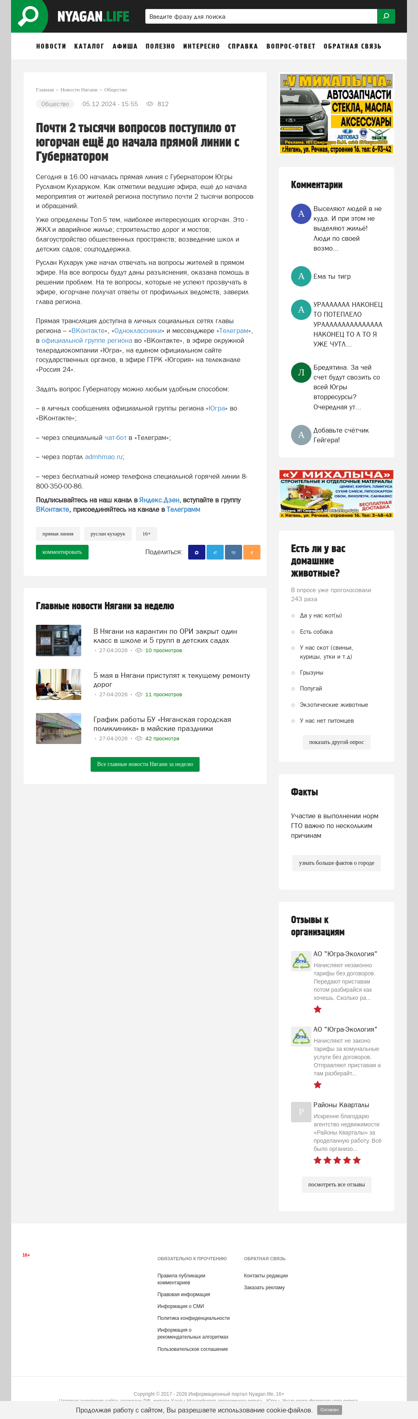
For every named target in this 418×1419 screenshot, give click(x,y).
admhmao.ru (102, 457)
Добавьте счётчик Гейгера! (341, 435)
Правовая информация (184, 1294)
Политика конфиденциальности (194, 1318)
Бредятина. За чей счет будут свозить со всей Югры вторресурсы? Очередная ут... (347, 387)
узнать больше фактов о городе (336, 863)
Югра (217, 408)
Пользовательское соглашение (193, 1349)
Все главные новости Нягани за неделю (145, 762)
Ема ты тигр (332, 276)
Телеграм (233, 330)
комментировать (62, 552)
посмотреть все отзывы (336, 1184)
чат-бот (115, 437)
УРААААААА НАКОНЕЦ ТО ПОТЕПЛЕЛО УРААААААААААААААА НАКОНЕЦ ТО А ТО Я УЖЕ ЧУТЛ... (348, 324)
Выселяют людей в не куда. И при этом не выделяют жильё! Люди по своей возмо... (348, 228)
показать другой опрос (336, 742)
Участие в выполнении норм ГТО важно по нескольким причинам (334, 826)
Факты (304, 792)
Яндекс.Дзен (159, 500)
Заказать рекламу (264, 1287)
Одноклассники (138, 330)
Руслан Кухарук (108, 534)
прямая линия (57, 534)
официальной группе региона (87, 340)
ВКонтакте (87, 330)
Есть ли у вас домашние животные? (318, 561)
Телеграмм (183, 509)
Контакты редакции (266, 1276)
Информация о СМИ (181, 1306)
